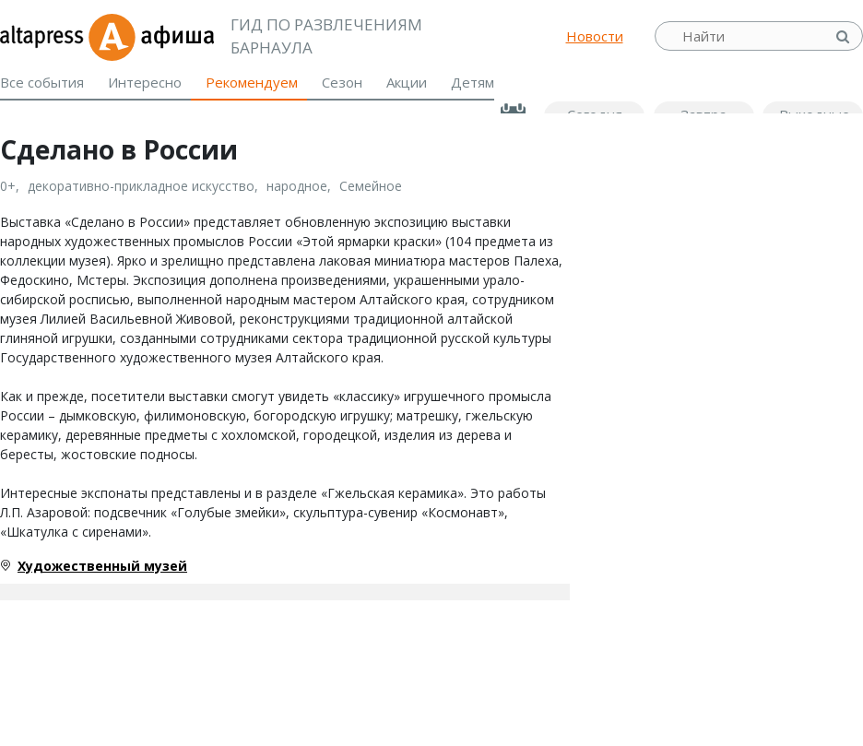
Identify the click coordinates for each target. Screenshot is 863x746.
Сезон (342, 82)
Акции (406, 82)
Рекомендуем (252, 82)
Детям (472, 82)
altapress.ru (44, 36)
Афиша (151, 36)
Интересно (145, 82)
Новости (594, 36)
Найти (844, 36)
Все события (42, 82)
